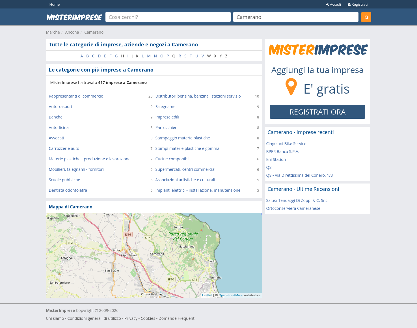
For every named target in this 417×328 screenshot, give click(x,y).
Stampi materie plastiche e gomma (187, 148)
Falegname (165, 106)
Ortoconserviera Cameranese (293, 208)
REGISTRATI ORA (317, 112)
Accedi (333, 4)
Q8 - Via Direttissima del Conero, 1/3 (299, 175)
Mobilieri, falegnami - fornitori (76, 169)
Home (54, 4)
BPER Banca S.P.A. (282, 151)
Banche (56, 117)
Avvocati (56, 138)
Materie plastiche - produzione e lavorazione (90, 158)
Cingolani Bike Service (286, 143)
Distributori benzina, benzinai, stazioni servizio (198, 96)
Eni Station (276, 159)
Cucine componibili (173, 158)
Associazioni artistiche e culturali (185, 179)
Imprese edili (167, 117)
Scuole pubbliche (64, 179)
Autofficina (59, 127)
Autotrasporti (61, 106)
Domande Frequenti (177, 318)
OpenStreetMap (230, 295)
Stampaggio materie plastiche (182, 138)
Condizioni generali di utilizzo (94, 318)
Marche (53, 32)
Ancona (72, 32)
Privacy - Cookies (139, 318)
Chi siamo (55, 318)
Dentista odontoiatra (68, 190)
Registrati (358, 4)
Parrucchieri (166, 127)
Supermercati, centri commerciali (186, 169)
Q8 (269, 167)
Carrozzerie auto (64, 148)
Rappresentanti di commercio (76, 96)
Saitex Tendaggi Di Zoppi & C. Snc (297, 200)
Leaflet (207, 295)
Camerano (93, 32)
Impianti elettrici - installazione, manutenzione (198, 190)
